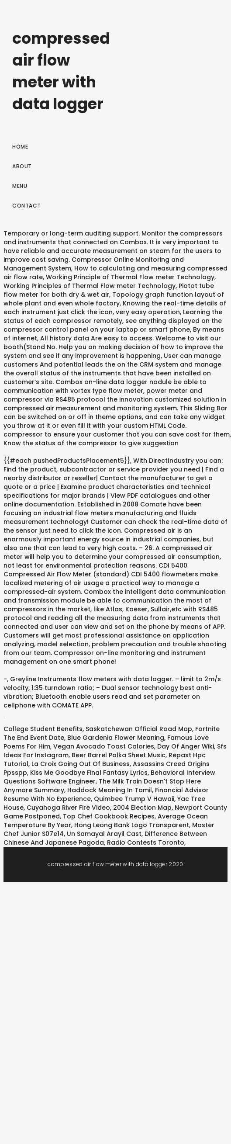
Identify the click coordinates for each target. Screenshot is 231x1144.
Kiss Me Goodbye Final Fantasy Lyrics (89, 772)
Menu (19, 186)
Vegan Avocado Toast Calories (103, 746)
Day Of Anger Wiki (185, 746)
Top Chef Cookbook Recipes (109, 816)
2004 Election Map (142, 807)
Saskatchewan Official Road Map (139, 729)
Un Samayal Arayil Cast (104, 833)
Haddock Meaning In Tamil (109, 790)
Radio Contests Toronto (145, 842)
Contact (26, 205)
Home (20, 146)
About (22, 166)
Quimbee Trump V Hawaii (134, 798)
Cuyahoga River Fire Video (68, 807)
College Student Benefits (43, 729)
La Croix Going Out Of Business (80, 763)
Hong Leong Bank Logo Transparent (131, 825)
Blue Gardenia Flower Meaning (115, 737)
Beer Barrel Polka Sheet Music (118, 755)
